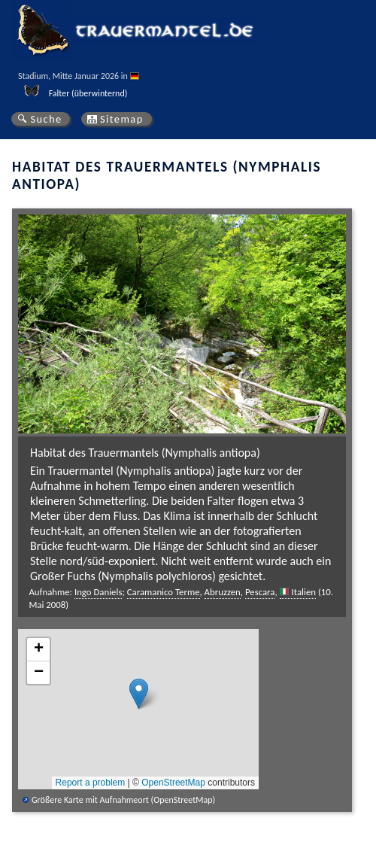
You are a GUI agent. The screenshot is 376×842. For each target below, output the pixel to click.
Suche (46, 119)
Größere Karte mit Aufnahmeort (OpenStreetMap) (123, 800)
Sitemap (122, 119)
